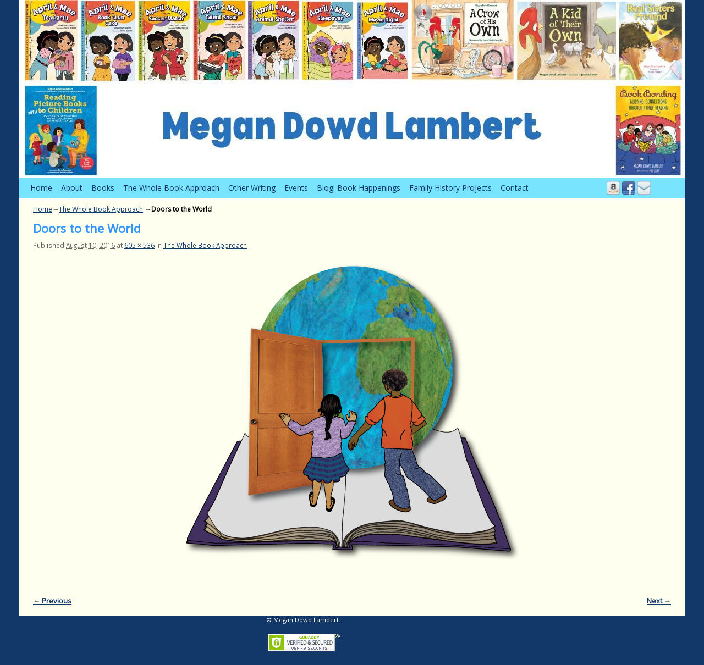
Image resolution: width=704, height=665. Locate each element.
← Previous (52, 601)
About (71, 187)
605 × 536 (139, 245)
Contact (515, 187)
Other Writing (252, 187)
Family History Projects (450, 187)
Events (296, 187)
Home (41, 187)
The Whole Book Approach (171, 187)
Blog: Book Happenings (358, 187)
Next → (659, 601)
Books (102, 187)
